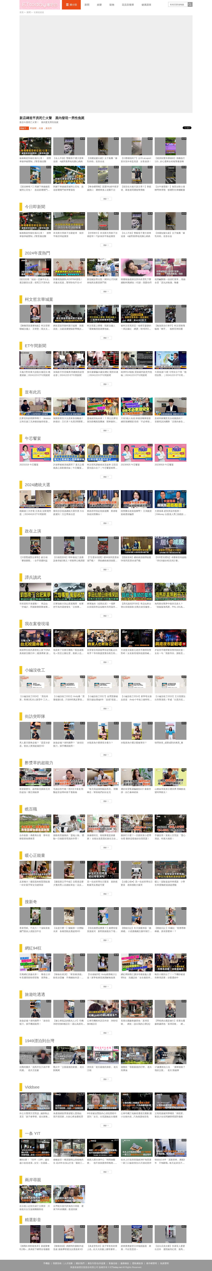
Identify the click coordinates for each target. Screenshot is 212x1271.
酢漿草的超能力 (39, 762)
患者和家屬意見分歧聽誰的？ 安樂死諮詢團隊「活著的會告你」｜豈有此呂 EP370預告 (170, 421)
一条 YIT (32, 1133)
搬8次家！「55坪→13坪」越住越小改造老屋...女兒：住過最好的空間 (34, 1163)
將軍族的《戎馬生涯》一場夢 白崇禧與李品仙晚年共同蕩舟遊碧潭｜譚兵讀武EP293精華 (102, 607)
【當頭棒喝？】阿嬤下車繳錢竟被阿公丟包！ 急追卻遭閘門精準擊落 (34, 189)
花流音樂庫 (128, 4)
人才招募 (68, 1263)
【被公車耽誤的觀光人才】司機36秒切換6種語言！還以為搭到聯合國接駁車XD (69, 1024)
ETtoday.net (116, 1267)
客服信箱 (113, 1263)
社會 (41, 128)
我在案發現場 (37, 623)
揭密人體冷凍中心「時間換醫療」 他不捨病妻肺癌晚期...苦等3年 (102, 1163)
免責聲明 (164, 1263)
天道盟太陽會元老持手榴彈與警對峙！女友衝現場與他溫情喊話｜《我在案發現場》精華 (136, 653)
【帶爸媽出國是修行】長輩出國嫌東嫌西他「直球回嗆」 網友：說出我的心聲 (170, 1024)
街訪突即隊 (35, 716)
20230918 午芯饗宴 (164, 464)
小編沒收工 (35, 670)
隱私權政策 (137, 1263)
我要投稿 (57, 1263)
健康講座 (146, 4)
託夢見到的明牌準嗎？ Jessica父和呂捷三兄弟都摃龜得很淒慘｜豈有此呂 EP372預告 (34, 421)
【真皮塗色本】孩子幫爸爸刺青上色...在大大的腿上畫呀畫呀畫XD (102, 1249)
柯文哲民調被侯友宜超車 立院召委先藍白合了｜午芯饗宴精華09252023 (102, 467)
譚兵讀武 (33, 577)
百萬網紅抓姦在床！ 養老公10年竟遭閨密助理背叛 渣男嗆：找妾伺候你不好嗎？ (34, 977)
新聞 (87, 4)
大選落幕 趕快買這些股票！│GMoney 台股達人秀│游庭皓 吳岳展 (170, 514)
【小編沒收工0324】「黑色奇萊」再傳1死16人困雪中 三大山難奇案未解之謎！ (34, 699)
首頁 (21, 12)
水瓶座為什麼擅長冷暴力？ (100, 743)
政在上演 (33, 531)
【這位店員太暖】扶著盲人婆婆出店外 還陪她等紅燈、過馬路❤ (170, 1249)
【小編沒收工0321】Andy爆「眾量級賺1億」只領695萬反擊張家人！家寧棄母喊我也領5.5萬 (69, 699)
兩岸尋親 (33, 1180)
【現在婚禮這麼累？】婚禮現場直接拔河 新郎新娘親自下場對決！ (102, 931)
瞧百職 (31, 809)
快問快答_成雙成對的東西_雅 (169, 743)
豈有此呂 (33, 392)
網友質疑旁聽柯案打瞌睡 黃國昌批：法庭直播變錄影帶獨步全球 (68, 328)
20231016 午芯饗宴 (28, 464)
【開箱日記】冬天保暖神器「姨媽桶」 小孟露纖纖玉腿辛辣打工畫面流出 (136, 931)
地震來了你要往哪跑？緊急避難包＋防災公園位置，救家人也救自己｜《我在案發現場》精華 (68, 653)
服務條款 (124, 1263)
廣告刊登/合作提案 (96, 1263)
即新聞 (33, 128)
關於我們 (80, 1263)
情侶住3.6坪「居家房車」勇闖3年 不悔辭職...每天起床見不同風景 (170, 1163)
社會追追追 (39, 12)
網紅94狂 (33, 948)
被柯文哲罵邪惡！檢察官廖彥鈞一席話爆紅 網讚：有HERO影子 (136, 328)
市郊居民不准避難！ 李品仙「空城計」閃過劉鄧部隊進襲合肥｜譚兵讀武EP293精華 (34, 607)
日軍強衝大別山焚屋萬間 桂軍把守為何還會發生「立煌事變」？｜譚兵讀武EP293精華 (68, 607)
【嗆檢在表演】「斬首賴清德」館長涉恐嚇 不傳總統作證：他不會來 (68, 977)
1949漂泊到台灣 (39, 1041)
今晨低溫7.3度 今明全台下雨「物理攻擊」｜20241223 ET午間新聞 (170, 375)
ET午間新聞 (35, 345)
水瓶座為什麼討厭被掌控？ (134, 743)
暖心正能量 (35, 855)
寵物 (111, 4)
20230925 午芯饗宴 (130, 464)
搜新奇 (31, 901)
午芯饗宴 (33, 438)
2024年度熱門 (37, 253)
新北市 (49, 128)
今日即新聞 (35, 206)
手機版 (46, 1263)
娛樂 (99, 4)
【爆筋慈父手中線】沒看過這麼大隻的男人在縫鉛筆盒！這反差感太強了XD (68, 885)
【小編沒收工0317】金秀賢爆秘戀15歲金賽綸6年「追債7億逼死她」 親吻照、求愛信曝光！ (102, 699)
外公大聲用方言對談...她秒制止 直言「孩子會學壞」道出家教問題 (34, 1116)
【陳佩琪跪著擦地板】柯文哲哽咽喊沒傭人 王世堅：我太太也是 (34, 328)
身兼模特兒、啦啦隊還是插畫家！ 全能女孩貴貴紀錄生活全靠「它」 (102, 838)
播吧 (39, 4)
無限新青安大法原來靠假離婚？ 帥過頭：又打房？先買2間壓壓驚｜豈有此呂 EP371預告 (69, 421)
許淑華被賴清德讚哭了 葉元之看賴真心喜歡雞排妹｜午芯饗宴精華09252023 (68, 467)
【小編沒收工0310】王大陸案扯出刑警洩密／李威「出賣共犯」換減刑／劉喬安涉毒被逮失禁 (170, 699)
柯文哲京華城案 (39, 299)
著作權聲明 (151, 1263)
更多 (106, 199)
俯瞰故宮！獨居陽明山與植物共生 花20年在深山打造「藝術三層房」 (68, 1163)
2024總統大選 (37, 484)
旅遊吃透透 (35, 994)
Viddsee (32, 1087)
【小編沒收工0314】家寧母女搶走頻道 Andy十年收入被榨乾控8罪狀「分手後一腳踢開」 (136, 699)
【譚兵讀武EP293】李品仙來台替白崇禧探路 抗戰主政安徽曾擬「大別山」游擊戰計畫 (136, 607)
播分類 (73, 4)
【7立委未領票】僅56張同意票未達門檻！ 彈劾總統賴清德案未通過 (103, 560)
